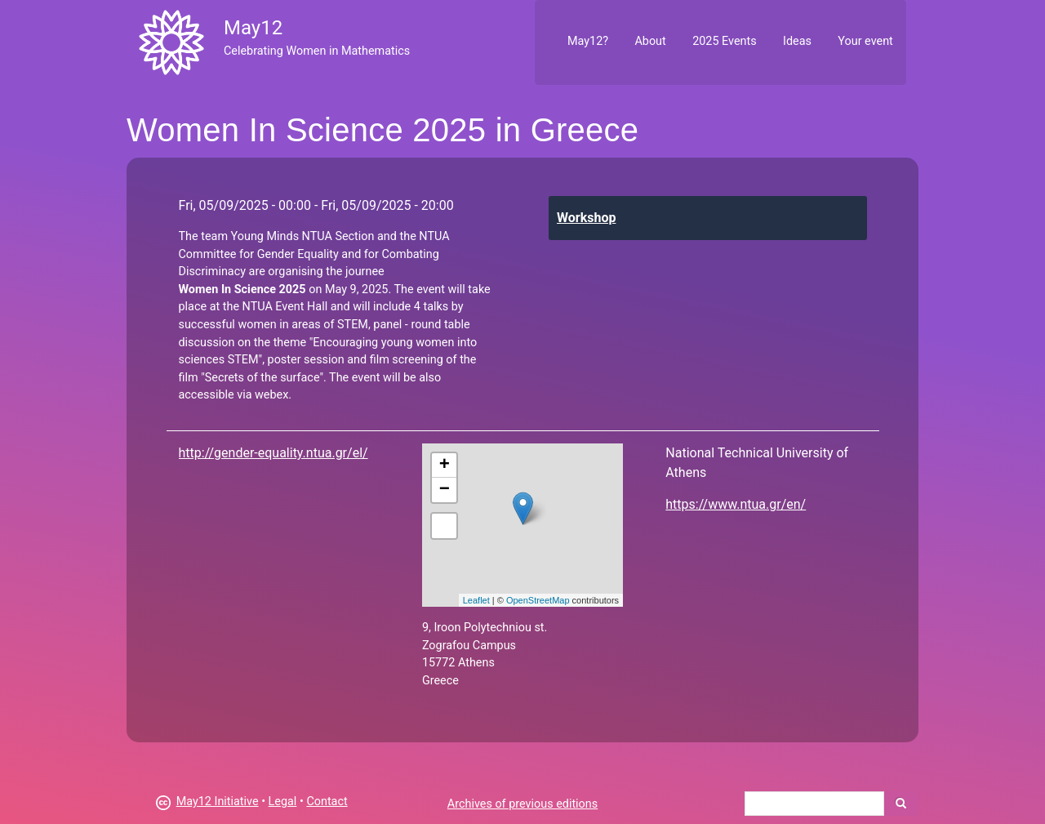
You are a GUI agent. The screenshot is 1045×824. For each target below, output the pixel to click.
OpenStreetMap (538, 600)
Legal (283, 801)
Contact (326, 801)
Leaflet (476, 600)
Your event (865, 41)
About (649, 41)
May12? (587, 41)
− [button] (444, 490)
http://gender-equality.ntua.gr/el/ (273, 453)
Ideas (797, 41)
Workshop (586, 217)
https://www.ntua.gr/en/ (735, 504)
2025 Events (724, 41)
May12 (253, 27)
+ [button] (444, 465)
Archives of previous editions (522, 804)
